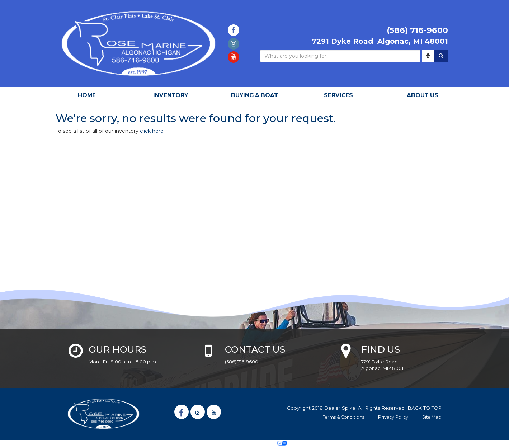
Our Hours (117, 349)
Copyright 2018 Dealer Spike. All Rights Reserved (346, 408)
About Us (422, 95)
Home (87, 95)
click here (152, 131)
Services (338, 95)
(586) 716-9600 (241, 361)
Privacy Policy (393, 417)
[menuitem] (171, 95)
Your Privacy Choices (254, 443)
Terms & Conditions (343, 417)
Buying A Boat (254, 95)
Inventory (170, 95)
